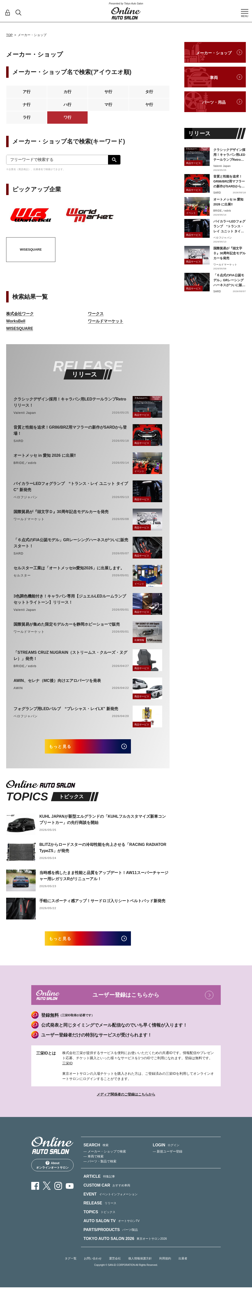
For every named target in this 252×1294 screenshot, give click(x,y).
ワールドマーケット (105, 321)
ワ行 (67, 117)
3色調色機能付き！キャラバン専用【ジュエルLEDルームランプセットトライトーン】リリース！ (70, 599)
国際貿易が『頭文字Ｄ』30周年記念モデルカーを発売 (61, 512)
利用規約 (165, 1265)
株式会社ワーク (20, 314)
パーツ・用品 (214, 102)
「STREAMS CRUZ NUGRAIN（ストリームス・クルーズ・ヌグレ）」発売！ (70, 655)
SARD (18, 441)
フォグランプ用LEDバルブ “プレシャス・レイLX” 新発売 (66, 709)
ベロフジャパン (26, 497)
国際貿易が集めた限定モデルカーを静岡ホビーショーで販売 (67, 624)
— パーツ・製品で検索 (99, 1168)
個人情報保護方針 (140, 1265)
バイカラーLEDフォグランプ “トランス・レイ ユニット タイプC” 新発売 (71, 486)
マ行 (108, 104)
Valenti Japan (25, 413)
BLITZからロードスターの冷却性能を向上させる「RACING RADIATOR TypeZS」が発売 (102, 851)
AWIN (18, 688)
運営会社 (115, 1265)
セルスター (22, 575)
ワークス (96, 314)
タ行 (149, 92)
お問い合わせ (93, 1265)
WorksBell (15, 321)
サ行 (108, 92)
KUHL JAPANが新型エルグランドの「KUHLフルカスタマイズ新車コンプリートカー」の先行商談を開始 (102, 823)
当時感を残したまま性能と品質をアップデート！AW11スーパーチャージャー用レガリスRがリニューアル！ (103, 879)
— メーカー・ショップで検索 (104, 1158)
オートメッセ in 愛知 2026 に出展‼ (45, 455)
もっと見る (66, 748)
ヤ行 (149, 104)
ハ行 (67, 104)
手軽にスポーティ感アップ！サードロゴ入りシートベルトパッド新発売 (102, 904)
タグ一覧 (71, 1265)
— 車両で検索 (93, 1163)
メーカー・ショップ (214, 53)
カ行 (67, 92)
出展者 (182, 1265)
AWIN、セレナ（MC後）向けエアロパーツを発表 (57, 680)
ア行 (27, 92)
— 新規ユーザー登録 (168, 1158)
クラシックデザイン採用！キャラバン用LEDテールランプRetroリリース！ (70, 402)
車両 (214, 78)
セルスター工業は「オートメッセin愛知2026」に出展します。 (69, 568)
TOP (9, 35)
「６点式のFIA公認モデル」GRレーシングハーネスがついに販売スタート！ (71, 543)
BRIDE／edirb (25, 463)
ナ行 (27, 104)
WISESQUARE (19, 328)
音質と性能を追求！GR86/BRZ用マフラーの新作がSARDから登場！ (70, 430)
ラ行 (27, 117)
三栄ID (67, 1070)
